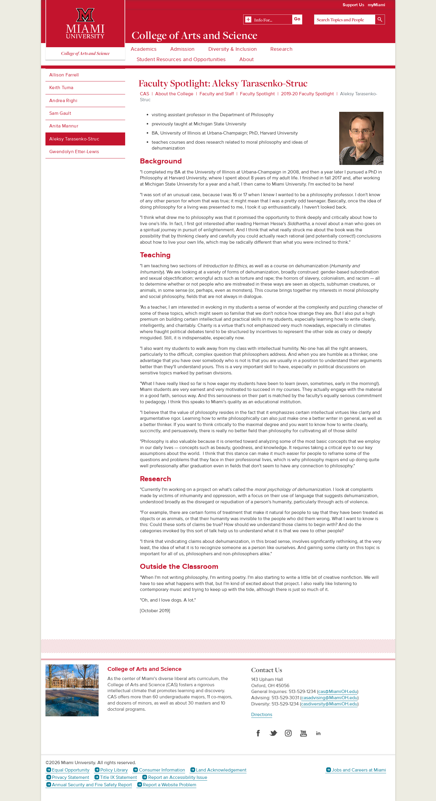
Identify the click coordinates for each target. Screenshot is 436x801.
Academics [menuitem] (144, 49)
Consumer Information (162, 770)
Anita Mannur (63, 126)
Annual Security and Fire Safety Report (92, 785)
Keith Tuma (61, 88)
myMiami (376, 5)
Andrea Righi (63, 101)
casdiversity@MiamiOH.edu (329, 704)
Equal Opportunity (70, 770)
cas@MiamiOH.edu (337, 691)
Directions (261, 715)
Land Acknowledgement (221, 770)
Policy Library (114, 770)
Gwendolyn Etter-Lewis (74, 152)
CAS (144, 94)
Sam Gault (60, 113)
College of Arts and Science (194, 35)
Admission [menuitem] (182, 49)
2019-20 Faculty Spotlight (307, 94)
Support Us (353, 5)
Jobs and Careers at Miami (359, 770)
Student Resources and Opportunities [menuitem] (181, 59)
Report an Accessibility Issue (177, 777)
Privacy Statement (70, 777)
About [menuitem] (246, 59)
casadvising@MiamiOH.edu (329, 698)
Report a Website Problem (169, 785)
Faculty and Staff (217, 94)
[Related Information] (273, 20)
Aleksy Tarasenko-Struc (74, 139)
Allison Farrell (64, 75)
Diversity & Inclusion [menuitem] (232, 49)
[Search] (349, 19)
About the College (174, 94)
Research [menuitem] (281, 49)
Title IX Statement (118, 777)
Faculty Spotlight (257, 94)
